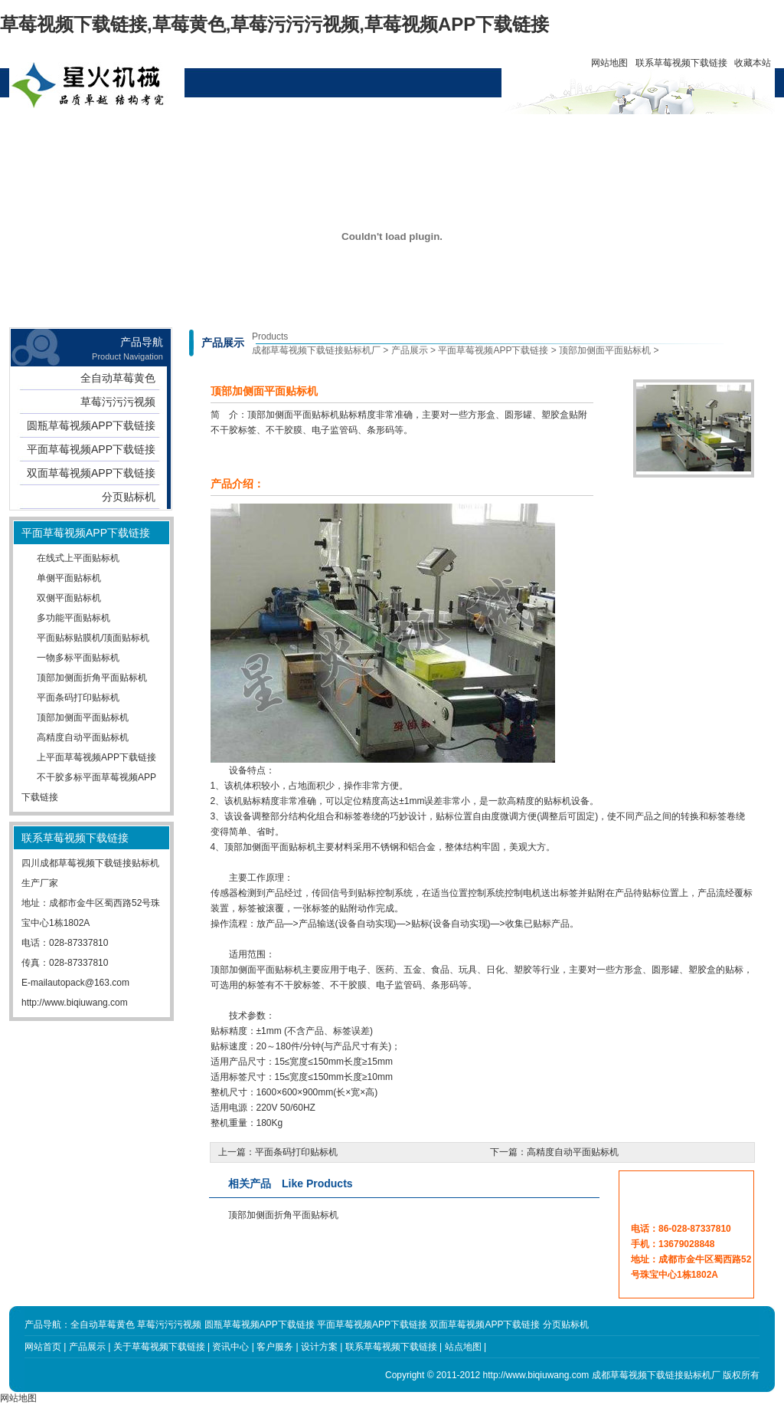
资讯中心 (291, 132)
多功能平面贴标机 (73, 617)
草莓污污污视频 (117, 402)
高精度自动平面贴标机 (83, 737)
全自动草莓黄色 (117, 378)
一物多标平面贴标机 (78, 657)
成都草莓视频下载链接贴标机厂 (316, 350)
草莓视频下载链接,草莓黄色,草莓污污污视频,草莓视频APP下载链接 (274, 24)
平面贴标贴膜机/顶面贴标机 (93, 637)
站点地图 (463, 1346)
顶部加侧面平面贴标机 (83, 717)
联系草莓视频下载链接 (681, 62)
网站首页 (82, 132)
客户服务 (431, 132)
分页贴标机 (128, 497)
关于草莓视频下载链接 (222, 138)
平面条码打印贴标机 (78, 697)
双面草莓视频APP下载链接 (91, 473)
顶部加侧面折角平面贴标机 (92, 677)
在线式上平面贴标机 (78, 558)
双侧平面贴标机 (69, 598)
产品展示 (152, 132)
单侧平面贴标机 (69, 578)
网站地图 (609, 62)
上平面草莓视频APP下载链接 (96, 757)
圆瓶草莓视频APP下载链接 (91, 425)
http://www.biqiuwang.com (74, 1002)
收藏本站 (752, 62)
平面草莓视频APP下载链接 (91, 449)
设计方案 (361, 132)
